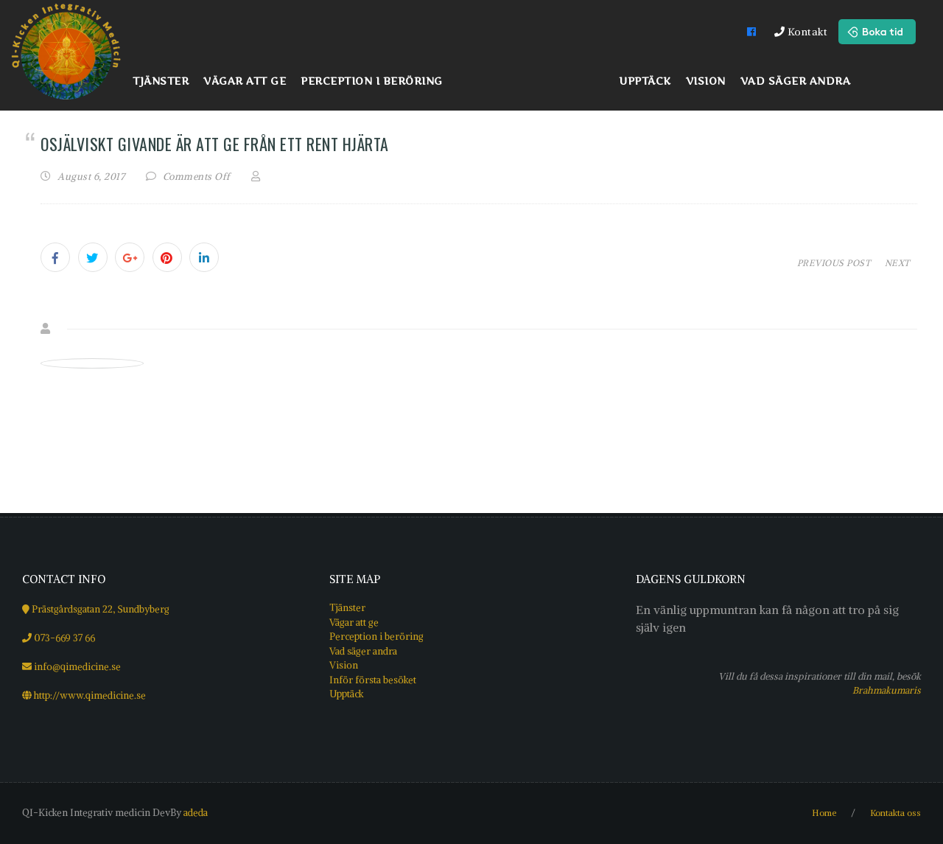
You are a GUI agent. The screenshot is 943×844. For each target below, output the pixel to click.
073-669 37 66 (64, 638)
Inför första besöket (372, 680)
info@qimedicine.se (77, 666)
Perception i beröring (376, 636)
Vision (343, 665)
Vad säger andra (363, 651)
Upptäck (346, 694)
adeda (195, 812)
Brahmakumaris (886, 690)
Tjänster (347, 607)
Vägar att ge (354, 622)
